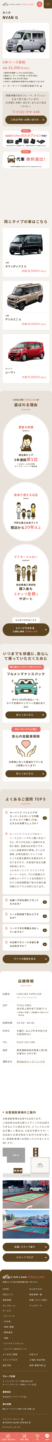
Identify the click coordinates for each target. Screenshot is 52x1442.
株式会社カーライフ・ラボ (31, 1066)
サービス (7, 1311)
